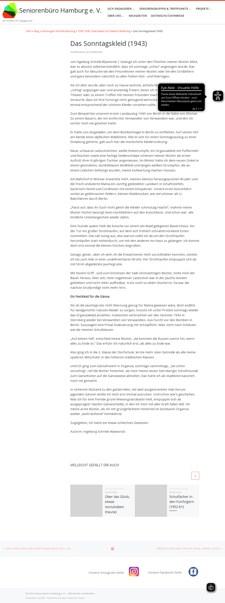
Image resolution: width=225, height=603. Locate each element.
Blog (36, 31)
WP (43, 597)
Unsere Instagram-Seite (106, 572)
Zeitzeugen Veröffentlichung (58, 31)
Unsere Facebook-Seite (165, 572)
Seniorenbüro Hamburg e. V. (50, 593)
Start (29, 31)
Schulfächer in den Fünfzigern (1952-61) (181, 501)
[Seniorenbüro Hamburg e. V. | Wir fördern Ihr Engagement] (10, 9)
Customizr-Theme (76, 597)
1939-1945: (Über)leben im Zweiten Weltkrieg (104, 31)
